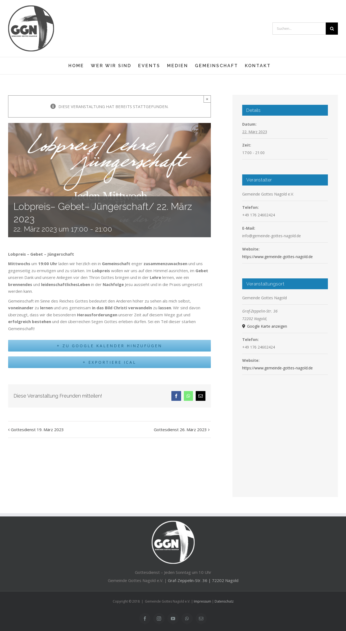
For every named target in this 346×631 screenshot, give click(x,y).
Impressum (202, 601)
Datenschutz (224, 601)
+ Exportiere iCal (109, 363)
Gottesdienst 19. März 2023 (37, 431)
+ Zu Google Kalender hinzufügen (109, 346)
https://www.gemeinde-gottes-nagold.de (277, 256)
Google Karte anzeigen (266, 326)
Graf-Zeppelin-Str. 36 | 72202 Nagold (203, 580)
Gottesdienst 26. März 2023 (180, 431)
